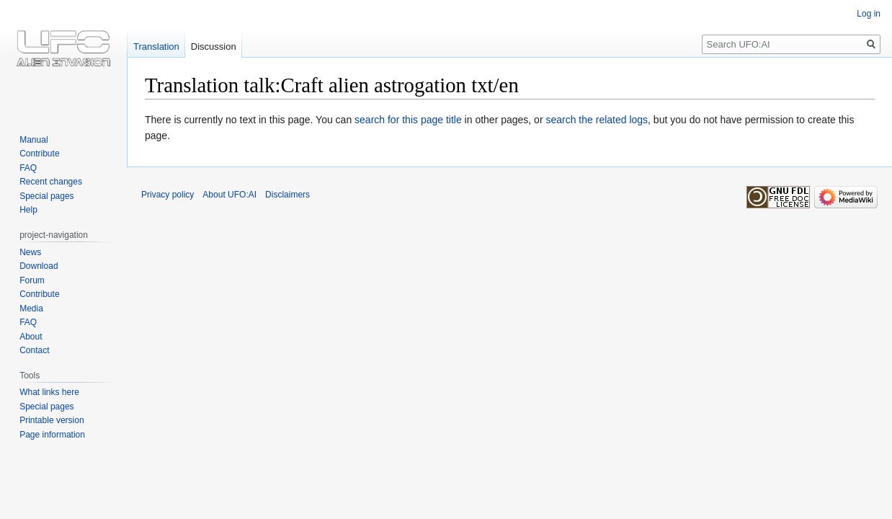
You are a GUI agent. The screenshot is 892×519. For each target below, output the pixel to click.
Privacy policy (167, 195)
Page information (52, 435)
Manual (33, 140)
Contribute (39, 153)
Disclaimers (287, 195)
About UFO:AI (229, 195)
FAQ (28, 168)
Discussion (213, 46)
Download (38, 266)
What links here (49, 392)
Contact (34, 350)
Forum (32, 280)
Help (28, 210)
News (30, 252)
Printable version (51, 420)
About (30, 337)
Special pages (46, 196)
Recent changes (50, 182)
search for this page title (408, 119)
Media (31, 308)
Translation (156, 46)
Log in (868, 14)
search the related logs (596, 119)
